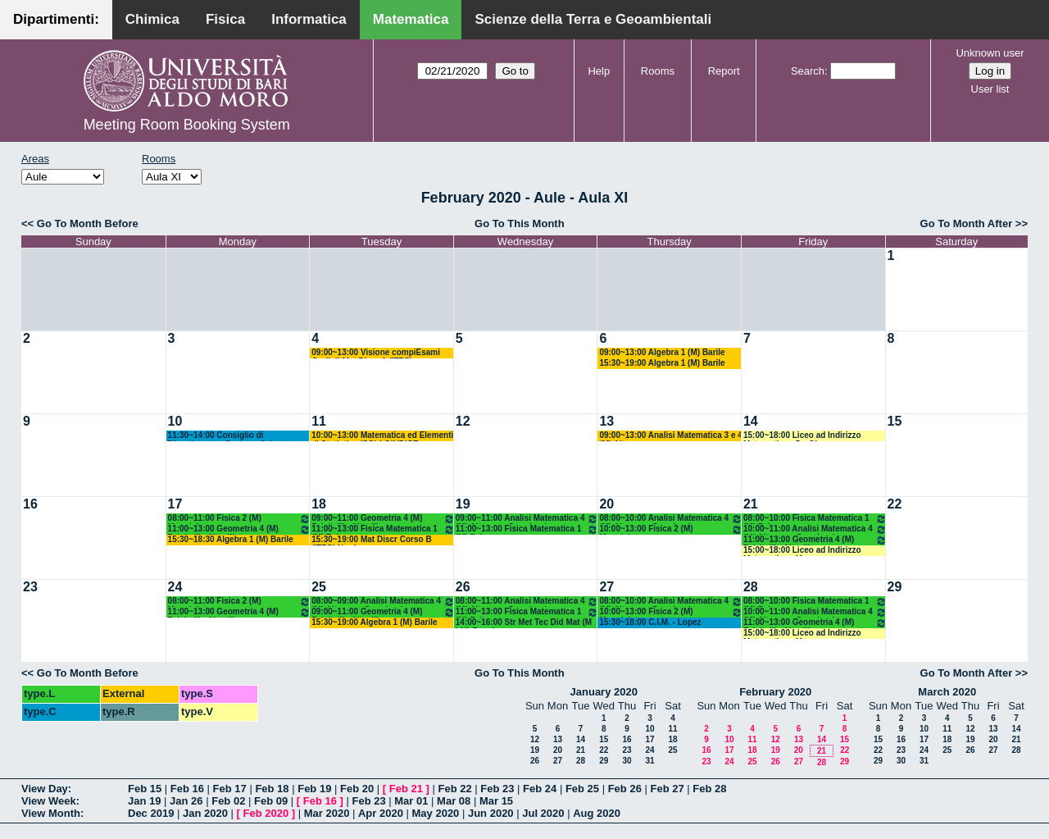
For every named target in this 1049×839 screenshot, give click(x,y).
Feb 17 (230, 788)
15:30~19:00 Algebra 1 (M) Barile (661, 362)
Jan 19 (144, 801)
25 (318, 587)
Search (807, 71)
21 (750, 504)
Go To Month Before (88, 223)
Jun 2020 (491, 813)
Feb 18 (271, 788)
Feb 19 (314, 788)
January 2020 (604, 692)
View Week (48, 801)
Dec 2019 (151, 813)
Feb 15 (144, 788)
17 (175, 504)
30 (626, 760)
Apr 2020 (380, 813)
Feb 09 (271, 801)
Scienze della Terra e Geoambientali (593, 19)
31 (649, 760)
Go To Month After (966, 223)
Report (724, 71)
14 (750, 421)
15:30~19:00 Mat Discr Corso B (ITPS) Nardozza (371, 540)
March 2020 (947, 692)
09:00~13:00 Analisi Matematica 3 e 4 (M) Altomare (670, 436)
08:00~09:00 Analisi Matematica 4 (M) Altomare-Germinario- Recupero (383, 601)
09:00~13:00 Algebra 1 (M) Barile (661, 352)
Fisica (225, 19)
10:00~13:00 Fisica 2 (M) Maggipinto (670, 529)
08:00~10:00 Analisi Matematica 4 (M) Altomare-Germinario (670, 518)
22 (895, 504)
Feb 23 (497, 788)
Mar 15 (496, 801)
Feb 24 (539, 788)
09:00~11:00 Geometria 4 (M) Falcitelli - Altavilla (383, 518)
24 (175, 587)
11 (318, 421)
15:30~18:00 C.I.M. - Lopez (650, 622)
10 (175, 421)
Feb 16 (187, 788)
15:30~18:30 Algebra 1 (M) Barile (230, 539)
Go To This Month (520, 223)
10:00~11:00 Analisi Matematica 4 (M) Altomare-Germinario (815, 529)
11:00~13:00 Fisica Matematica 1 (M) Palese (383, 529)
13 (606, 421)
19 (463, 504)
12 (463, 421)
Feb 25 (582, 788)
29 (895, 587)
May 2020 (436, 813)
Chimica (152, 19)
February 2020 (775, 692)
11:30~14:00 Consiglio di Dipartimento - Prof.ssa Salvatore (232, 436)
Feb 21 (406, 788)
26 (463, 587)
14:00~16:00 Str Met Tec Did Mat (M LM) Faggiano (524, 623)
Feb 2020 (266, 813)
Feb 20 (357, 788)
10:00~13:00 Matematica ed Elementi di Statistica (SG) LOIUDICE (382, 436)
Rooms (657, 71)
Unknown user (990, 53)
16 (30, 504)
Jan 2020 (205, 813)
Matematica (411, 19)
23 (30, 587)
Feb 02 (228, 801)
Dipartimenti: (56, 19)
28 (750, 587)
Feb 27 (666, 788)
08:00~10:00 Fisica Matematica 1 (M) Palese (815, 518)
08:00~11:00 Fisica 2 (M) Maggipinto (239, 518)
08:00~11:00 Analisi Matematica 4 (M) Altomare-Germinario (527, 601)
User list (990, 89)
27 (606, 587)
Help (599, 71)
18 (318, 504)
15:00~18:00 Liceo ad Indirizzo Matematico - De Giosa (802, 436)
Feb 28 (709, 788)
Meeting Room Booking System (187, 124)
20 (606, 504)
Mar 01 (411, 801)
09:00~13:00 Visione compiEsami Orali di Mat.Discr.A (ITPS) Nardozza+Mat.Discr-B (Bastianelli (377, 353)
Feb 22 (454, 788)
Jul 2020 (543, 813)
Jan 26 (186, 801)
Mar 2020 (327, 813)
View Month (50, 813)
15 (895, 421)
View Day (44, 788)
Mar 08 (453, 801)
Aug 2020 (596, 813)
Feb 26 (625, 788)
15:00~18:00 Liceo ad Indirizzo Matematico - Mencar (802, 550)
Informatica (309, 19)
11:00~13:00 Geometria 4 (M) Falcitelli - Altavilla (239, 529)
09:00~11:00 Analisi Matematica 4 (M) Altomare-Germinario (527, 518)
